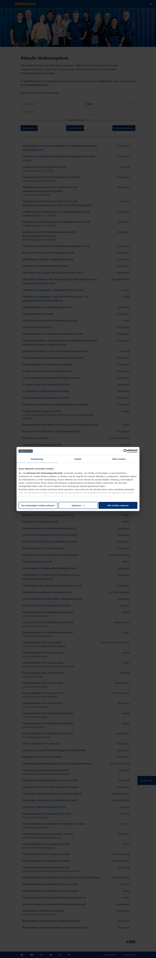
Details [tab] (78, 459)
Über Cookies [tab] (119, 459)
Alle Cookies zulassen (118, 505)
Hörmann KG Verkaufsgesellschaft (44, 473)
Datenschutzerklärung (56, 496)
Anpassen (78, 505)
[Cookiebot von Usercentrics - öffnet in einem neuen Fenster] (125, 451)
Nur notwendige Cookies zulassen (38, 505)
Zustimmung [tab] (37, 459)
